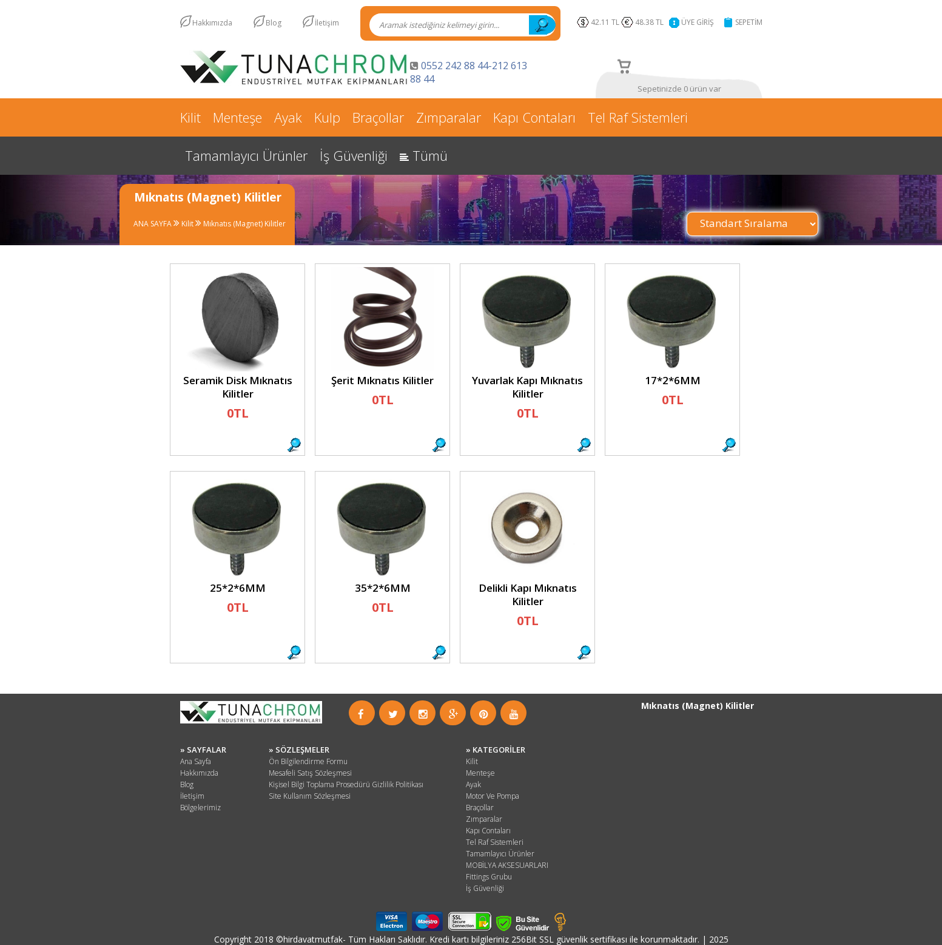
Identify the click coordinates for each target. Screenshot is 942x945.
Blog (273, 23)
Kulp (327, 117)
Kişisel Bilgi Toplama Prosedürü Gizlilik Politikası (346, 784)
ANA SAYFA (152, 223)
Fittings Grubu (489, 877)
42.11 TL (605, 22)
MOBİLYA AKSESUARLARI (507, 865)
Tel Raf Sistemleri (638, 117)
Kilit (190, 117)
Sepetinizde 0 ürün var (679, 88)
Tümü (424, 155)
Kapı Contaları (534, 117)
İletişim (327, 23)
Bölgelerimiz (200, 807)
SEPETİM (748, 22)
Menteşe (237, 117)
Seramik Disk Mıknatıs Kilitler (237, 387)
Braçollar (378, 117)
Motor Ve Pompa (492, 796)
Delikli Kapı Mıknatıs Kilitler (527, 594)
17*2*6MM (672, 380)
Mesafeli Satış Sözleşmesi (310, 773)
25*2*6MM (237, 588)
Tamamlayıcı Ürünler (246, 155)
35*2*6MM (382, 588)
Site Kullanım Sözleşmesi (310, 796)
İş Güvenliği (354, 155)
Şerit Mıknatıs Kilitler (382, 380)
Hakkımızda (212, 23)
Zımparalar (448, 117)
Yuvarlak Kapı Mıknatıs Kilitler (527, 387)
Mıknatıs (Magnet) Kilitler (243, 223)
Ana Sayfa (195, 761)
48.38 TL (651, 22)
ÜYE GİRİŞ (697, 22)
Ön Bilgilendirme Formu (308, 761)
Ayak (288, 117)
